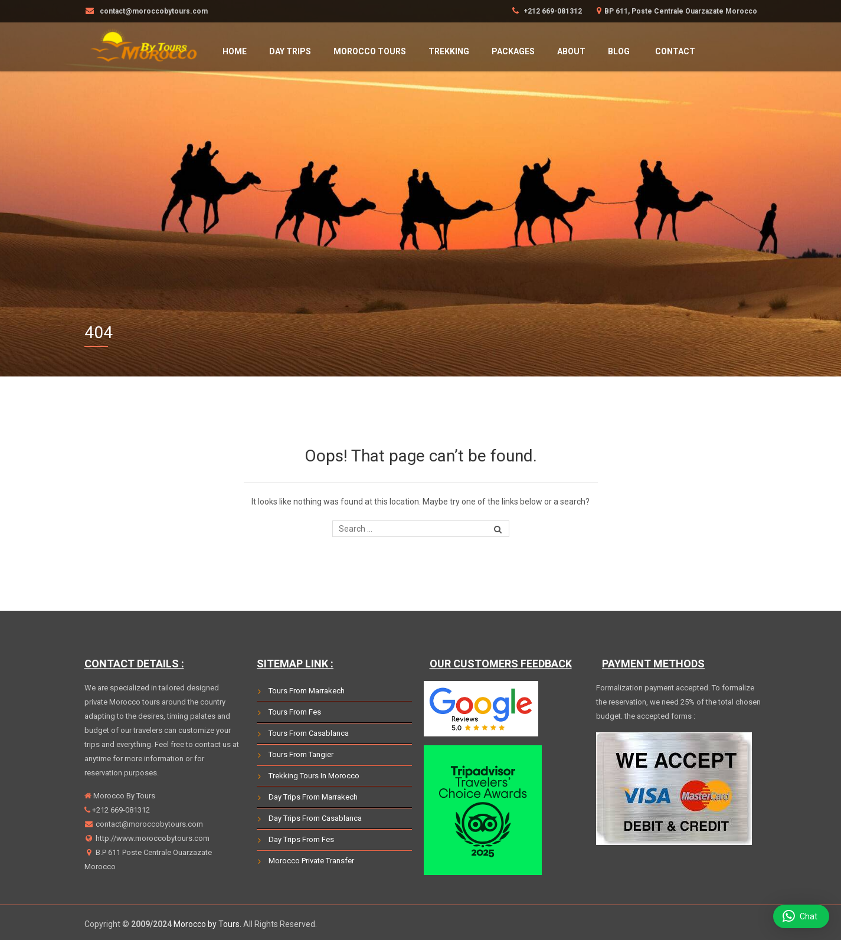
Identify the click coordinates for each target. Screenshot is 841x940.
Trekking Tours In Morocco (314, 775)
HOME (234, 51)
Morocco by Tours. (207, 924)
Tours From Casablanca (309, 733)
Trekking (448, 51)
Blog (619, 51)
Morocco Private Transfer (311, 860)
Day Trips (290, 51)
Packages (513, 51)
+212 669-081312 (552, 11)
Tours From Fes (295, 712)
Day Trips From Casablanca (315, 818)
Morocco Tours (369, 51)
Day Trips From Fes (301, 839)
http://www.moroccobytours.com (152, 838)
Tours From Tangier (301, 754)
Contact (675, 51)
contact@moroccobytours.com (148, 824)
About (571, 51)
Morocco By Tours (123, 795)
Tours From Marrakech (307, 690)
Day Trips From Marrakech (313, 796)
